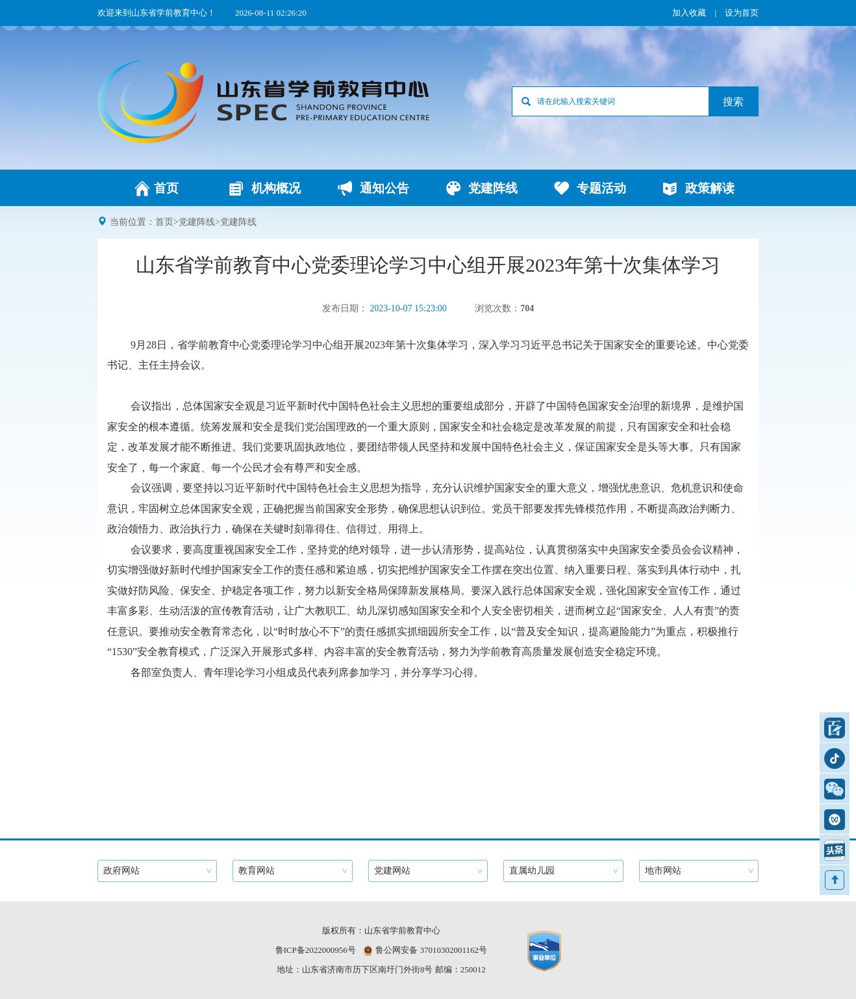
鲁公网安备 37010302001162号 (431, 950)
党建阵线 (197, 222)
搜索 (733, 101)
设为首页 (742, 13)
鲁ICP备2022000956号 (315, 950)
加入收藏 (689, 13)
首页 (164, 222)
